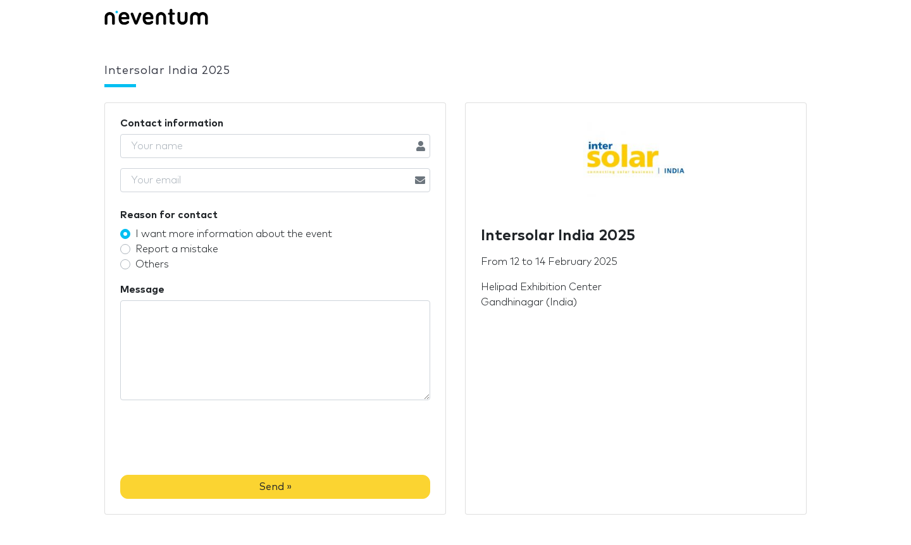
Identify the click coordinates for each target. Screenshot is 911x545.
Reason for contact (169, 215)
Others (152, 264)
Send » (275, 487)
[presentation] (216, 440)
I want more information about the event (233, 234)
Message (142, 290)
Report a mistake (176, 249)
